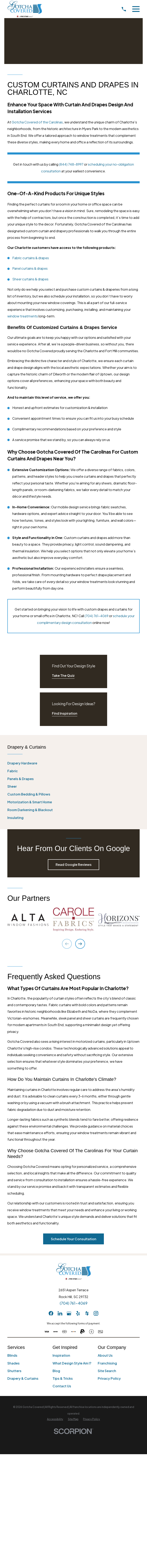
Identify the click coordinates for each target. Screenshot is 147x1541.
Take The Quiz (63, 675)
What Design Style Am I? (72, 1363)
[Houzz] (87, 1313)
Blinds (12, 1355)
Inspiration (61, 1355)
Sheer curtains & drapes (30, 279)
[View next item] (80, 944)
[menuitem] (73, 763)
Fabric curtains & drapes (30, 258)
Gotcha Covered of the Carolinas (37, 122)
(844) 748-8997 (71, 164)
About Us (105, 1355)
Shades (13, 1363)
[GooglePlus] (69, 1313)
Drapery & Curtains (22, 1378)
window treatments (22, 316)
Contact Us (62, 1386)
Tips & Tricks (63, 1378)
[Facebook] (51, 1313)
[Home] (24, 9)
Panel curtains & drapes (30, 268)
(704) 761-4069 (96, 616)
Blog (56, 1371)
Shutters (14, 1371)
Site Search (107, 1371)
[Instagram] (96, 1313)
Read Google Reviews (74, 864)
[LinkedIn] (60, 1313)
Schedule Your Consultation (73, 1239)
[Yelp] (78, 1313)
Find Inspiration (64, 713)
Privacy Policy (109, 1378)
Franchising (107, 1363)
